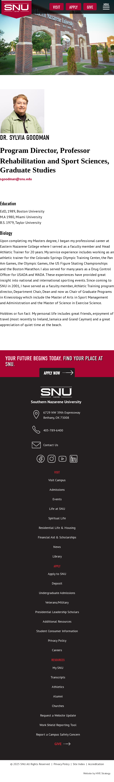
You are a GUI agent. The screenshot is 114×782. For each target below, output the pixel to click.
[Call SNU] (37, 430)
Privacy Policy (61, 764)
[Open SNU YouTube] (62, 459)
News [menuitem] (57, 547)
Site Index (79, 764)
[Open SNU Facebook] (40, 459)
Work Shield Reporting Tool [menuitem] (58, 725)
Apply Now (52, 373)
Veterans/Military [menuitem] (57, 602)
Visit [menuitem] (56, 7)
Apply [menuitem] (73, 7)
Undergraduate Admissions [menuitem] (57, 593)
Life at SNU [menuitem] (57, 509)
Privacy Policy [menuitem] (57, 640)
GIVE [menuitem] (58, 744)
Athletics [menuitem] (58, 687)
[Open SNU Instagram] (51, 459)
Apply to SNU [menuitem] (57, 574)
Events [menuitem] (57, 499)
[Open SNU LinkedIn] (73, 459)
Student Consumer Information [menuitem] (57, 631)
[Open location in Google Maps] (37, 415)
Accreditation (96, 764)
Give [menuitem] (90, 7)
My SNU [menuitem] (57, 668)
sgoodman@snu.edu (16, 179)
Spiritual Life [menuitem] (57, 518)
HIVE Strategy (103, 773)
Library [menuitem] (57, 556)
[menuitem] (106, 6)
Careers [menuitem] (57, 650)
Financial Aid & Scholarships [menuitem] (57, 537)
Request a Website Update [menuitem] (58, 715)
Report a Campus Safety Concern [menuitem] (58, 734)
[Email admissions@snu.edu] (56, 445)
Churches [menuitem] (58, 706)
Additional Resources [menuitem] (57, 621)
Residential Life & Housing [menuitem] (57, 528)
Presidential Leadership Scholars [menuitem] (57, 612)
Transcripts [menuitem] (58, 677)
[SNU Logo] (16, 5)
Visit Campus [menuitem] (57, 480)
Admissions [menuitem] (57, 490)
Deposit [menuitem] (57, 583)
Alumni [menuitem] (58, 696)
